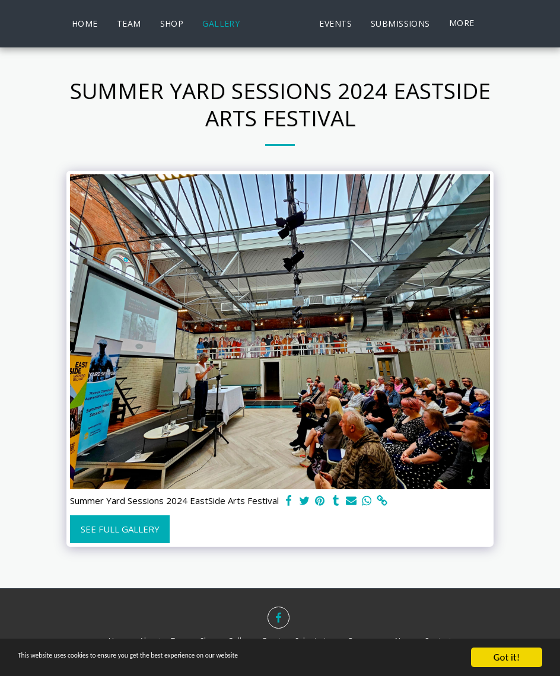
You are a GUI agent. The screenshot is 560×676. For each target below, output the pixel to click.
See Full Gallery (120, 529)
